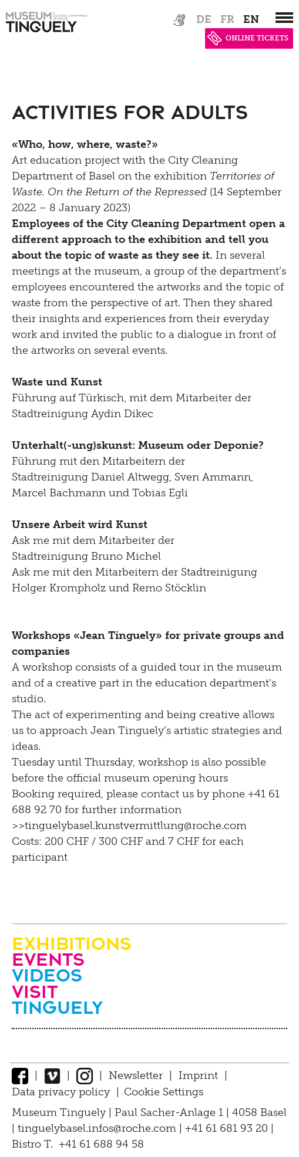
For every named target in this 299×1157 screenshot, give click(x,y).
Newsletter (136, 1075)
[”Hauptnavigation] (284, 17)
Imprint (198, 1075)
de (203, 19)
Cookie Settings (163, 1091)
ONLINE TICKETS (247, 38)
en (251, 19)
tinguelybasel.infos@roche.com (98, 1128)
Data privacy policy (61, 1091)
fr (227, 19)
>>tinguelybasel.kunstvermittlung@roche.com (129, 825)
